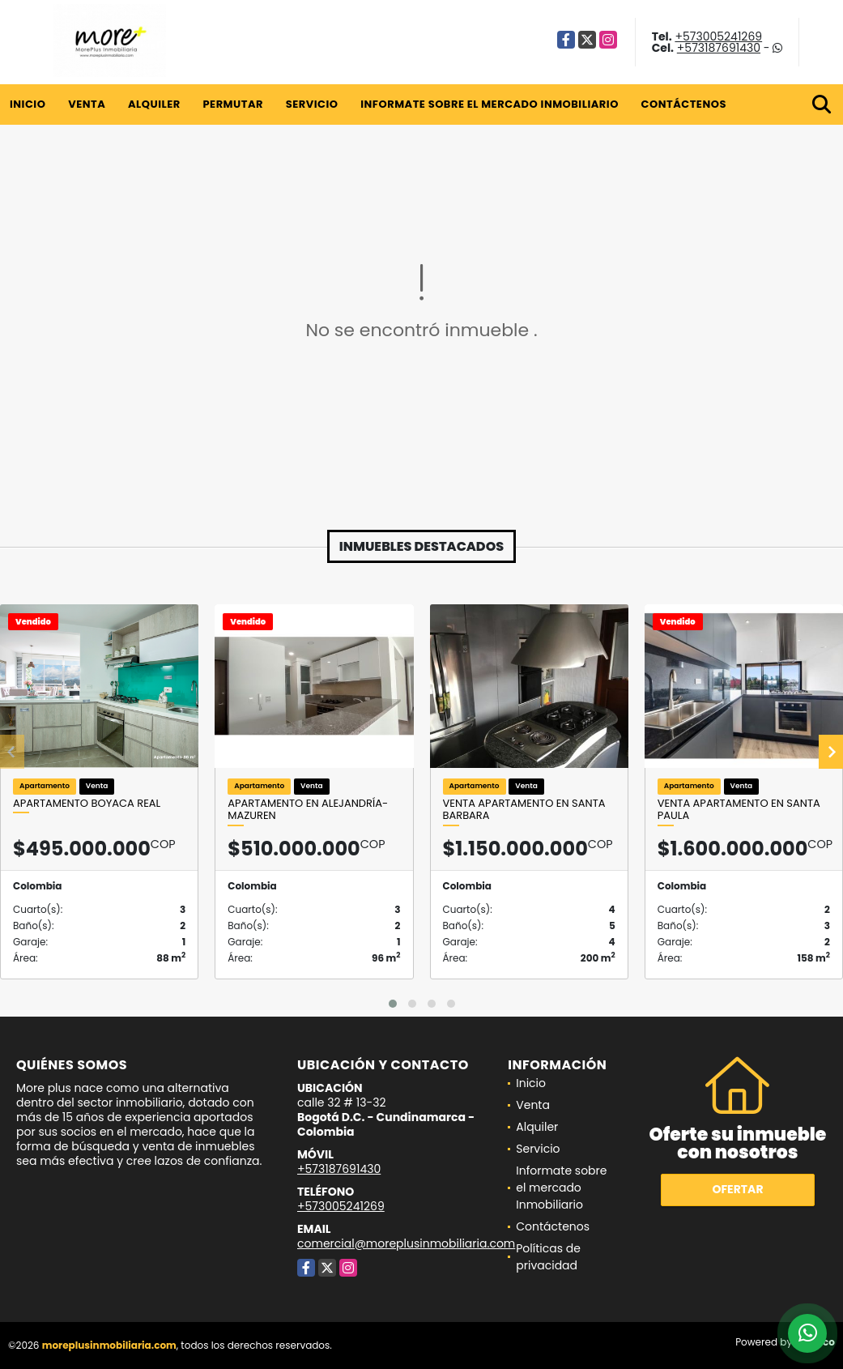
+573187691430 (718, 48)
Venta (86, 104)
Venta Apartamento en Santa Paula (739, 809)
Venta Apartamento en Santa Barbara (524, 809)
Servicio (312, 104)
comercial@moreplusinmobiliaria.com (406, 1243)
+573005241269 (718, 36)
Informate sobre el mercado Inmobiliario (489, 104)
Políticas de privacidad (548, 1256)
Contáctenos (683, 104)
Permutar (232, 104)
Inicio (27, 104)
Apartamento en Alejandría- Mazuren (308, 809)
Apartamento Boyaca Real (86, 803)
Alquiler (154, 104)
